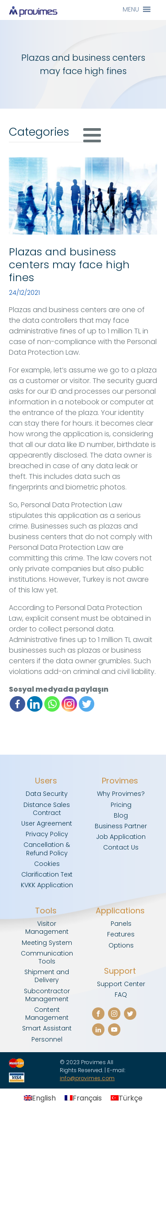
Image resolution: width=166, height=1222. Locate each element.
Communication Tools (47, 957)
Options (121, 945)
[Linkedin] (34, 704)
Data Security (47, 794)
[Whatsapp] (52, 704)
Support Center (121, 984)
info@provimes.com (87, 1078)
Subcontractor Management (47, 995)
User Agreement (46, 823)
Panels (121, 924)
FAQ (121, 995)
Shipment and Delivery (46, 976)
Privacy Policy (47, 834)
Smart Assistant (47, 1028)
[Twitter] (86, 704)
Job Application (121, 837)
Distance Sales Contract (46, 809)
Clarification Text (47, 874)
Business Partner (121, 826)
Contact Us (121, 847)
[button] (131, 9)
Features (121, 934)
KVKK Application (47, 885)
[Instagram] (69, 704)
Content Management (47, 1014)
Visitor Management (47, 928)
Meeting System (47, 943)
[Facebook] (17, 704)
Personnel (46, 1039)
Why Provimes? (121, 794)
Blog (121, 815)
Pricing (121, 805)
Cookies (47, 864)
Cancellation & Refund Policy (46, 849)
